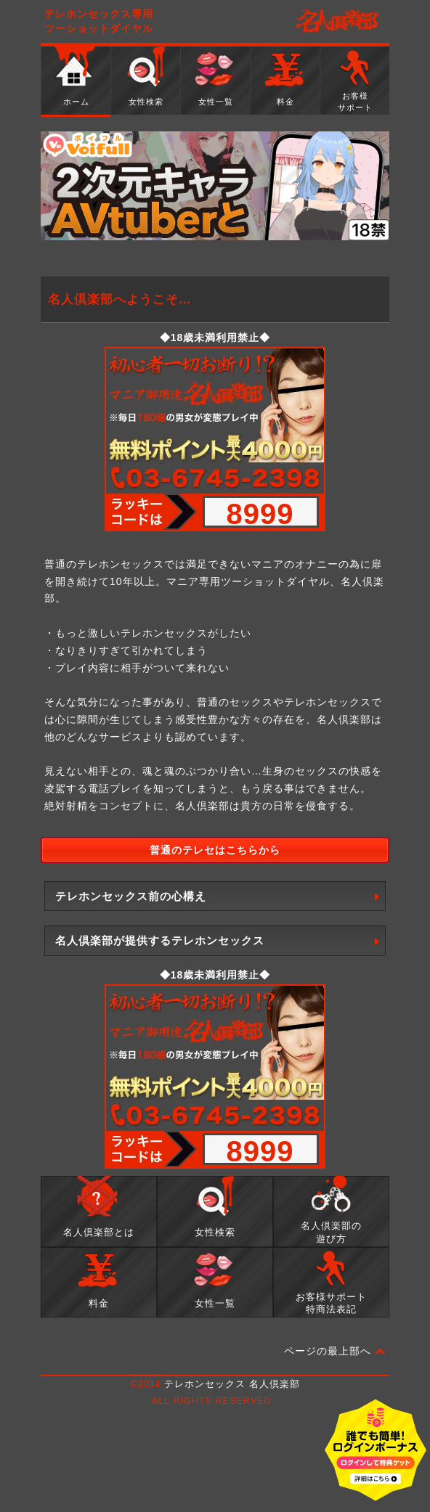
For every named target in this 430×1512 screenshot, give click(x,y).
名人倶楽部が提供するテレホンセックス (159, 940)
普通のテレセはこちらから (215, 850)
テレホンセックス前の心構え (130, 896)
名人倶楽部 (338, 21)
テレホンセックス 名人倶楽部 (232, 1384)
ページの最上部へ (335, 1351)
